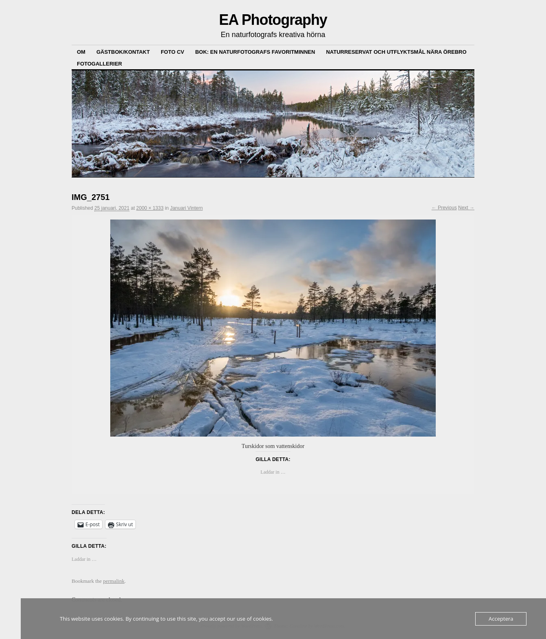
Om (81, 52)
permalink (113, 581)
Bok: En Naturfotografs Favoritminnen (255, 52)
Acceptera (501, 618)
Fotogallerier (99, 64)
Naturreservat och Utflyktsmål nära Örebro (396, 52)
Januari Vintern (186, 208)
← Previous (444, 208)
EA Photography (273, 19)
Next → (466, 208)
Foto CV (172, 52)
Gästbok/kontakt (123, 52)
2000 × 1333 (150, 208)
